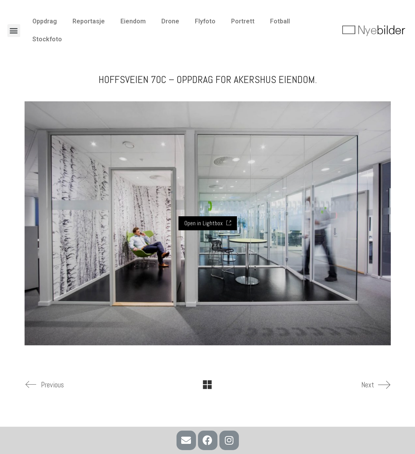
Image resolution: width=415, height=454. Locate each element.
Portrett (242, 21)
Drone (170, 21)
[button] (13, 30)
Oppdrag (44, 21)
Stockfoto (47, 39)
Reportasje (88, 21)
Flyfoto (205, 21)
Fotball (280, 21)
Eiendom (133, 21)
